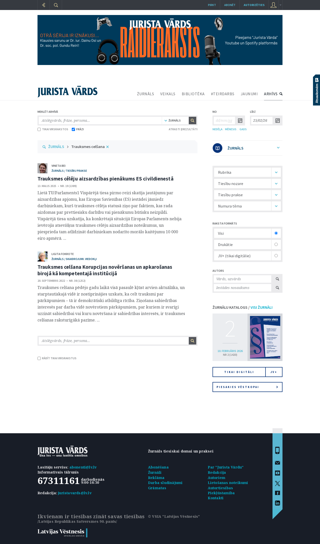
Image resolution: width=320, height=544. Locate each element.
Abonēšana (158, 467)
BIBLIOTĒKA (193, 93)
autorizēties (254, 5)
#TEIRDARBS (222, 93)
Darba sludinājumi (165, 482)
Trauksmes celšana (88, 146)
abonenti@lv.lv (83, 467)
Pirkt (212, 5)
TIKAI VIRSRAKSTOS (53, 129)
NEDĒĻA (217, 129)
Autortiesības (220, 488)
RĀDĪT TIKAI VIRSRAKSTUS (57, 358)
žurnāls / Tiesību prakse (69, 170)
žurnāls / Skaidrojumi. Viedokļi (74, 259)
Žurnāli (155, 472)
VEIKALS (168, 93)
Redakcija (217, 472)
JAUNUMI (249, 93)
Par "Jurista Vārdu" (226, 467)
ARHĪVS (271, 93)
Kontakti (216, 498)
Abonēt (230, 5)
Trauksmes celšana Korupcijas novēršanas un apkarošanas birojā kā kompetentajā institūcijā (105, 270)
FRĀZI (78, 129)
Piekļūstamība (221, 492)
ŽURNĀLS (145, 93)
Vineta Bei (59, 166)
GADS (243, 129)
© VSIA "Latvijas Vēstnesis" (174, 516)
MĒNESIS (230, 129)
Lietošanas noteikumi (228, 482)
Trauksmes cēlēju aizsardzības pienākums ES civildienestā (106, 178)
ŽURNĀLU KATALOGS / (242, 307)
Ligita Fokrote (63, 254)
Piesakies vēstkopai (247, 387)
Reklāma (156, 477)
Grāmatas (157, 488)
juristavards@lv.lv (75, 492)
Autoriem (217, 477)
